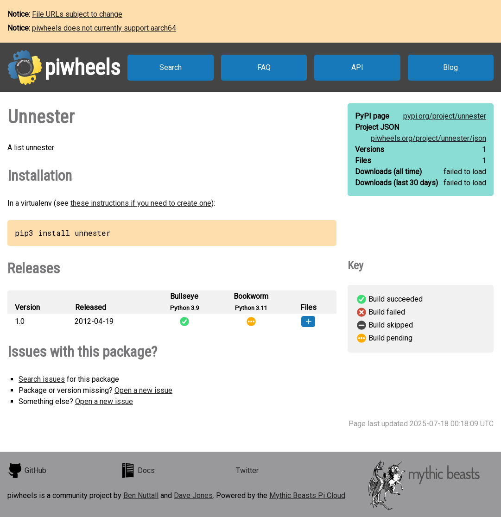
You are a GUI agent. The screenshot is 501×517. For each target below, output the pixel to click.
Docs (137, 470)
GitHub (26, 470)
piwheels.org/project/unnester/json (428, 138)
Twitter (247, 470)
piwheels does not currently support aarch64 (104, 28)
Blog (450, 67)
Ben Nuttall (141, 495)
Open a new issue (143, 390)
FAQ (264, 67)
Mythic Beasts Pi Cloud (307, 495)
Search (170, 67)
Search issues (42, 379)
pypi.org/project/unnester (444, 116)
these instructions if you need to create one (140, 203)
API (357, 67)
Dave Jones (193, 495)
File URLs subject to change (77, 14)
